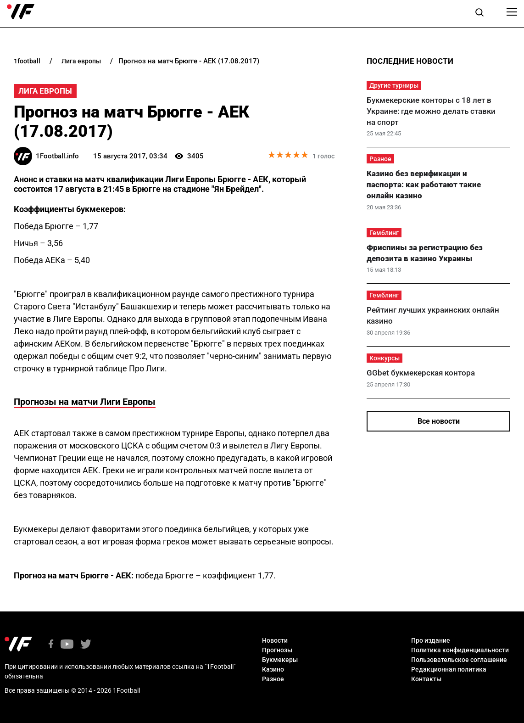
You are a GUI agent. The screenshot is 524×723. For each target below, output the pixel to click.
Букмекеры (280, 659)
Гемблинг (384, 232)
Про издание (430, 640)
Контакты (426, 679)
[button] (479, 13)
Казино (273, 669)
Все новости (439, 421)
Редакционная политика (448, 669)
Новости (275, 640)
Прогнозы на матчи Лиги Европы (85, 401)
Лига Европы (45, 90)
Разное (380, 159)
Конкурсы (384, 358)
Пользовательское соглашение (459, 659)
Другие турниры (393, 85)
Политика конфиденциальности (460, 650)
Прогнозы (277, 650)
